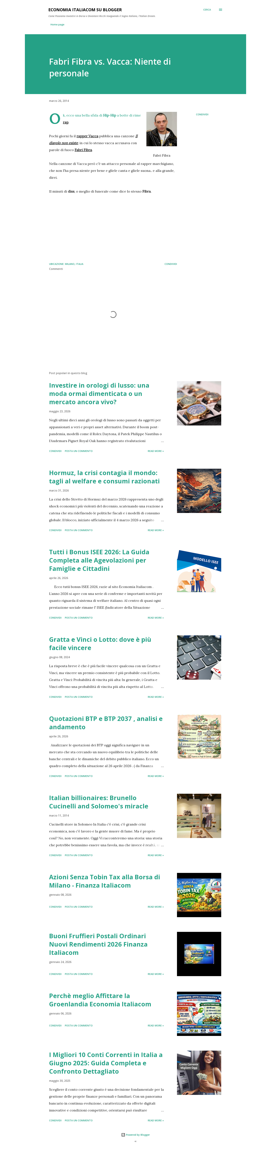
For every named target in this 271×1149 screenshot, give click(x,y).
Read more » (156, 451)
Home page (57, 24)
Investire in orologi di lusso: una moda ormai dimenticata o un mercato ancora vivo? (99, 393)
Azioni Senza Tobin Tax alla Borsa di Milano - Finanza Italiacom (104, 881)
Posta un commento (79, 451)
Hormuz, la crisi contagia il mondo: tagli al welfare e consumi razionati (104, 477)
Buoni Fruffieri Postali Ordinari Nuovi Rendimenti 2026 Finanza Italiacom (98, 944)
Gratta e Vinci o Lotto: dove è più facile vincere (100, 643)
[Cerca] (207, 10)
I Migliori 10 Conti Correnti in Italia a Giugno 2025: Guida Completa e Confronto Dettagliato (106, 1063)
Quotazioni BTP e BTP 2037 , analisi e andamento (106, 722)
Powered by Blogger (135, 1134)
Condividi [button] (202, 114)
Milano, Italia (74, 264)
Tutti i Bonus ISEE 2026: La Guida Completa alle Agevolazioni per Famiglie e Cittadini (99, 560)
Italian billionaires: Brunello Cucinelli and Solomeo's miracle (98, 802)
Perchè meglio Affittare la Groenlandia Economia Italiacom (100, 1000)
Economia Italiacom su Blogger (85, 9)
